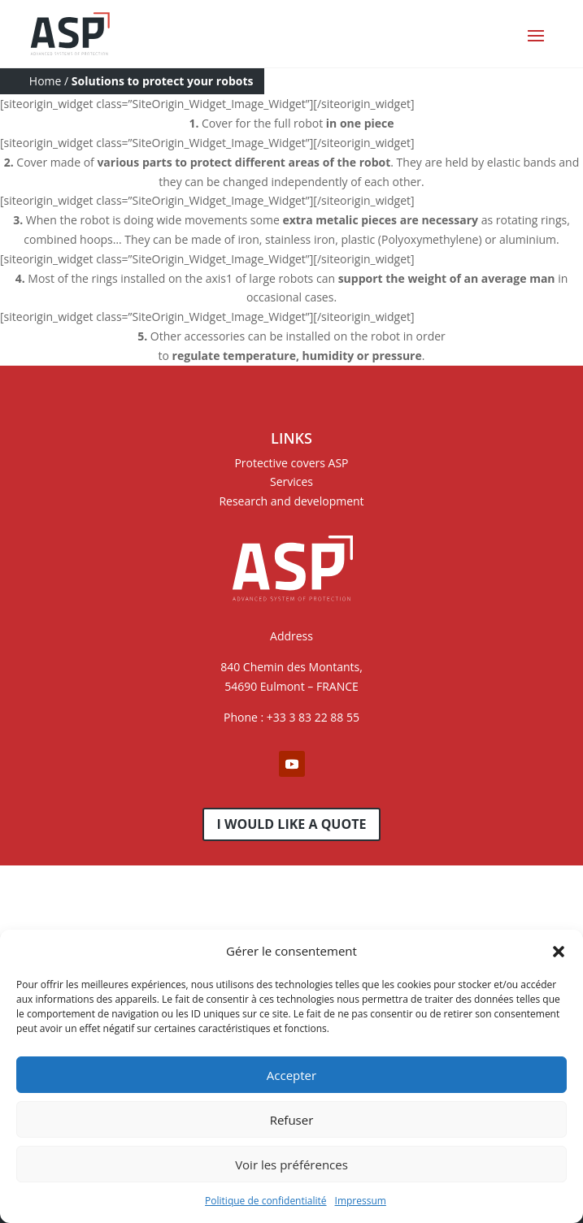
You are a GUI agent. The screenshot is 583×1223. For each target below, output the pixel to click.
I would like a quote (292, 824)
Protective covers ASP (291, 463)
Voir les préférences (291, 1164)
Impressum (360, 1201)
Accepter (291, 1075)
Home (45, 81)
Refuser (292, 1120)
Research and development (291, 501)
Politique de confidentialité (265, 1201)
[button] (558, 951)
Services (291, 481)
